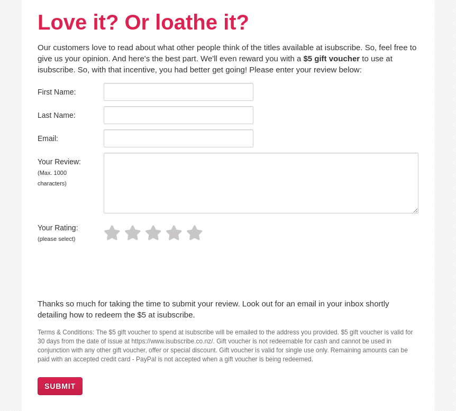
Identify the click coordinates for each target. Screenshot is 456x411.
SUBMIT (60, 386)
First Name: (57, 92)
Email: (48, 138)
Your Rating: (58, 232)
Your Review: (59, 171)
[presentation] (118, 272)
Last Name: (57, 115)
